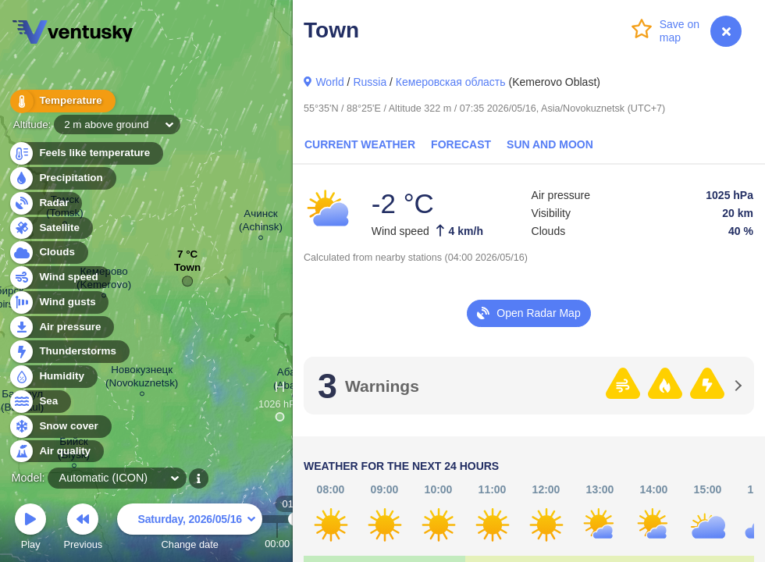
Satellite (50, 228)
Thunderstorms (68, 351)
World (329, 82)
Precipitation (62, 178)
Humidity (52, 376)
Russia (369, 82)
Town (187, 271)
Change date (189, 528)
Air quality (56, 451)
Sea (39, 401)
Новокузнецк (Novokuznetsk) (141, 378)
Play (30, 528)
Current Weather (359, 144)
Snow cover (59, 426)
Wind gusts (58, 302)
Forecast (461, 144)
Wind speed (59, 277)
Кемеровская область (451, 82)
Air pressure (61, 327)
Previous (82, 528)
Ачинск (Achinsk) (261, 222)
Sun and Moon (550, 144)
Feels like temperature (85, 153)
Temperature (61, 101)
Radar (45, 203)
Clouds (48, 252)
